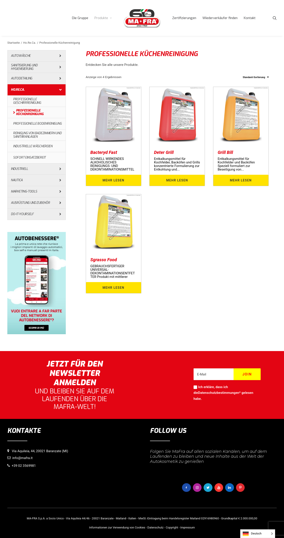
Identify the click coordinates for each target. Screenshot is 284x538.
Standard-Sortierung (254, 77)
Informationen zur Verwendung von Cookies (117, 527)
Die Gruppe (80, 18)
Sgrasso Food (103, 259)
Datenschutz (155, 527)
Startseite (13, 42)
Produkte (103, 18)
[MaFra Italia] (142, 18)
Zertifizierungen (184, 18)
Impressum (187, 527)
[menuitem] (80, 18)
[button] (275, 18)
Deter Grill (164, 152)
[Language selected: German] (257, 533)
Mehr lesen (113, 180)
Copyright (172, 527)
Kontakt (250, 18)
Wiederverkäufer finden (220, 18)
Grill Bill (225, 152)
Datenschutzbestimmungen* (219, 393)
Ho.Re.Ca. (29, 42)
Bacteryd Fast (103, 152)
